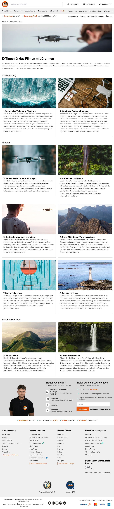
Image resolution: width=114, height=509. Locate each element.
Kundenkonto (7, 440)
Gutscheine (89, 446)
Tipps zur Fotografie (92, 452)
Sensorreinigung (36, 452)
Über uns (109, 16)
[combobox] (36, 4)
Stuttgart (60, 461)
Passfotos (33, 449)
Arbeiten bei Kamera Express (96, 437)
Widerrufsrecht (38, 504)
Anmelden (83, 409)
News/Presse (90, 449)
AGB (4, 504)
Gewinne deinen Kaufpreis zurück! (97, 472)
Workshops (108, 11)
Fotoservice (72, 11)
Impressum (24, 506)
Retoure (5, 446)
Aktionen (88, 434)
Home (4, 21)
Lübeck (60, 452)
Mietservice (34, 446)
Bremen (60, 449)
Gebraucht (83, 11)
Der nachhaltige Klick (94, 443)
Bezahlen (5, 437)
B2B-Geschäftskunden (95, 16)
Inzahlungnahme (95, 11)
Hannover (61, 440)
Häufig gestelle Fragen (11, 455)
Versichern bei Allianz (39, 458)
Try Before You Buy (36, 455)
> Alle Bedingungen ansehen (100, 409)
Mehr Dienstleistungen (38, 464)
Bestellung (6, 434)
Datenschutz (12, 504)
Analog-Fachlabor (36, 434)
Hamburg (60, 443)
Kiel (58, 446)
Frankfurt (60, 434)
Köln (59, 458)
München (60, 455)
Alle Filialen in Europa (66, 464)
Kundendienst (73, 16)
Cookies (21, 504)
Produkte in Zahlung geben (11, 443)
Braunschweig (62, 437)
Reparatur (5, 449)
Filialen (82, 16)
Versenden (6, 452)
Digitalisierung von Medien (39, 437)
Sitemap (28, 504)
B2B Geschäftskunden (93, 440)
